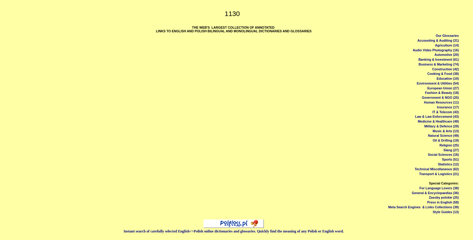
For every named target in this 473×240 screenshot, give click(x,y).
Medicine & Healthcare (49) (438, 121)
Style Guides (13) (446, 212)
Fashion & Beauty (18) (442, 92)
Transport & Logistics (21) (439, 174)
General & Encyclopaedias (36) (435, 193)
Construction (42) (445, 69)
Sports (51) (450, 159)
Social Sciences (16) (443, 154)
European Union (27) (443, 88)
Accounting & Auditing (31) (438, 40)
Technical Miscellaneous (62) (437, 169)
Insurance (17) (448, 107)
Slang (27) (451, 150)
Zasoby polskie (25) (444, 197)
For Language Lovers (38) (439, 188)
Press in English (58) (443, 202)
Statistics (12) (448, 164)
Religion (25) (449, 145)
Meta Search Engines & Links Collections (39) (423, 207)
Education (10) (448, 78)
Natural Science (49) (443, 135)
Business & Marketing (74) (439, 64)
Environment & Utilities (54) (438, 83)
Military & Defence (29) (441, 126)
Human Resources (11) (441, 102)
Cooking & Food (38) (443, 73)
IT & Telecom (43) (446, 112)
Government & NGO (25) (440, 97)
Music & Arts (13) (446, 131)
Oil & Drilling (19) (446, 140)
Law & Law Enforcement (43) (437, 116)
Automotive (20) (446, 54)
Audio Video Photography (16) (436, 50)
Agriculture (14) (447, 45)
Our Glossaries (447, 35)
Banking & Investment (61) (438, 59)
